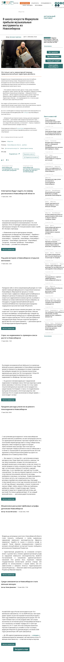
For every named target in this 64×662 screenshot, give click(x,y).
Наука (46, 286)
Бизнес (47, 118)
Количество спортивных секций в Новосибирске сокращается (53, 302)
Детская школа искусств (12, 148)
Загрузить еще (21, 649)
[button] (52, 5)
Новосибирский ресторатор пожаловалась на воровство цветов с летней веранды (31, 169)
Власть (52, 225)
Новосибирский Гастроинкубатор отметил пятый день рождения (10, 169)
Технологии (53, 140)
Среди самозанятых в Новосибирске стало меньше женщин (52, 204)
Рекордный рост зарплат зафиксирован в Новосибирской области (53, 278)
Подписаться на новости (31, 157)
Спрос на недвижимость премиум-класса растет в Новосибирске (53, 169)
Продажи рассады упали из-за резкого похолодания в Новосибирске (53, 181)
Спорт (58, 299)
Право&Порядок (56, 190)
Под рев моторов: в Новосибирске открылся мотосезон (53, 158)
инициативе (20, 128)
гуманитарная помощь (26, 148)
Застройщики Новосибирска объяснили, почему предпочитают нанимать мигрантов (54, 314)
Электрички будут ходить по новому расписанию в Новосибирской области (53, 132)
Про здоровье (53, 52)
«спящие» (35, 635)
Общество (21, 11)
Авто (46, 155)
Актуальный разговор (49, 17)
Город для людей (53, 61)
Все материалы (48, 46)
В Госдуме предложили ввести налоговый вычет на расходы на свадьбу (53, 256)
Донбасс (24, 145)
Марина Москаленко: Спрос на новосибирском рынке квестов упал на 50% (51, 40)
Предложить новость (29, 154)
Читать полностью (8, 249)
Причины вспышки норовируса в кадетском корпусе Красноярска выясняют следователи (53, 244)
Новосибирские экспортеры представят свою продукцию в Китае (53, 121)
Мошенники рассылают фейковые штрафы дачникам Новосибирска (53, 193)
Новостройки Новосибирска (53, 66)
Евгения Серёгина (15, 37)
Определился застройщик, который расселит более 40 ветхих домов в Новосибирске (53, 327)
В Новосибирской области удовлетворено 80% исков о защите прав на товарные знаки (53, 217)
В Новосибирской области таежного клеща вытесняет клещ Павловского (53, 290)
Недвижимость (49, 166)
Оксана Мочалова (11, 511)
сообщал (26, 112)
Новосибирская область (14, 145)
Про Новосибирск (53, 56)
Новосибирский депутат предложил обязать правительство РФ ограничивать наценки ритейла (53, 230)
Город (50, 155)
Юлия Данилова (11, 587)
